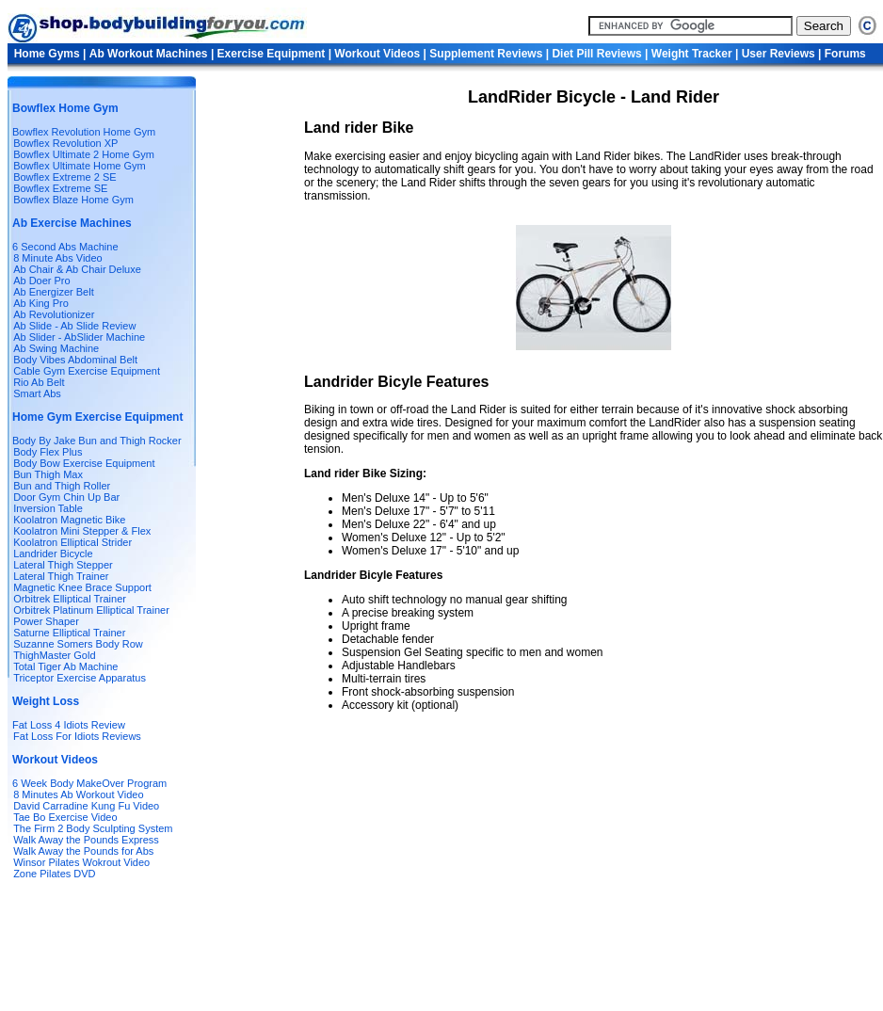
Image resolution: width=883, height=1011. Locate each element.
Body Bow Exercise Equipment (83, 463)
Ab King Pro (41, 303)
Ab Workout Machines (148, 53)
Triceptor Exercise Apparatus (79, 677)
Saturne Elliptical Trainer (69, 632)
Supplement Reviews (487, 53)
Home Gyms (48, 53)
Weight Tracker (693, 53)
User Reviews (778, 53)
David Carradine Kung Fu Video (86, 805)
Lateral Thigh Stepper (63, 564)
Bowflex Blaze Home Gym (73, 199)
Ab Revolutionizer (53, 314)
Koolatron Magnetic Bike (69, 519)
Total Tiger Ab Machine (65, 666)
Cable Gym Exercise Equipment (86, 371)
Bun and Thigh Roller (61, 485)
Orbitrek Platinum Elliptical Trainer (91, 610)
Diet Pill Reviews (598, 53)
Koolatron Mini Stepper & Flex (82, 531)
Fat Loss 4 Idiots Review (68, 724)
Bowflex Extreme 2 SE (64, 177)
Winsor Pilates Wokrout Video (81, 862)
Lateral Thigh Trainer (60, 576)
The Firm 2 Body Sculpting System (92, 828)
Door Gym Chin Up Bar (66, 497)
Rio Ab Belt (38, 382)
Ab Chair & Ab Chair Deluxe (77, 269)
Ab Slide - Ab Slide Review (74, 325)
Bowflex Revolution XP (65, 143)
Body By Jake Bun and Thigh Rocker (97, 440)
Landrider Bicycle (52, 553)
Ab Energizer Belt (53, 291)
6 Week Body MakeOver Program (89, 783)
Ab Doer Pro (42, 280)
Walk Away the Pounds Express (86, 839)
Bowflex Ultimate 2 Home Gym (83, 154)
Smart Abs (37, 393)
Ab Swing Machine (56, 348)
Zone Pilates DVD (54, 873)
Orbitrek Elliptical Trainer (69, 598)
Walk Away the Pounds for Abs (83, 851)
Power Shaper (46, 621)
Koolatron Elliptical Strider (72, 542)
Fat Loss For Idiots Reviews (75, 736)
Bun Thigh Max (48, 474)
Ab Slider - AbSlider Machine (79, 337)
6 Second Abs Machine (65, 246)
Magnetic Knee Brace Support (82, 587)
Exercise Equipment (273, 53)
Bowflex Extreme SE (60, 188)
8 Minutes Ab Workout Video (78, 794)
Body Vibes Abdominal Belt (75, 359)
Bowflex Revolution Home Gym (83, 131)
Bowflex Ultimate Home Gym (79, 165)
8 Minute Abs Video (58, 258)
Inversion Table (48, 508)
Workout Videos (378, 53)
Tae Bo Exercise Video (65, 817)
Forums (845, 53)
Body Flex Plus (47, 451)
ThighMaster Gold (54, 655)
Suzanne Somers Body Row (78, 644)
